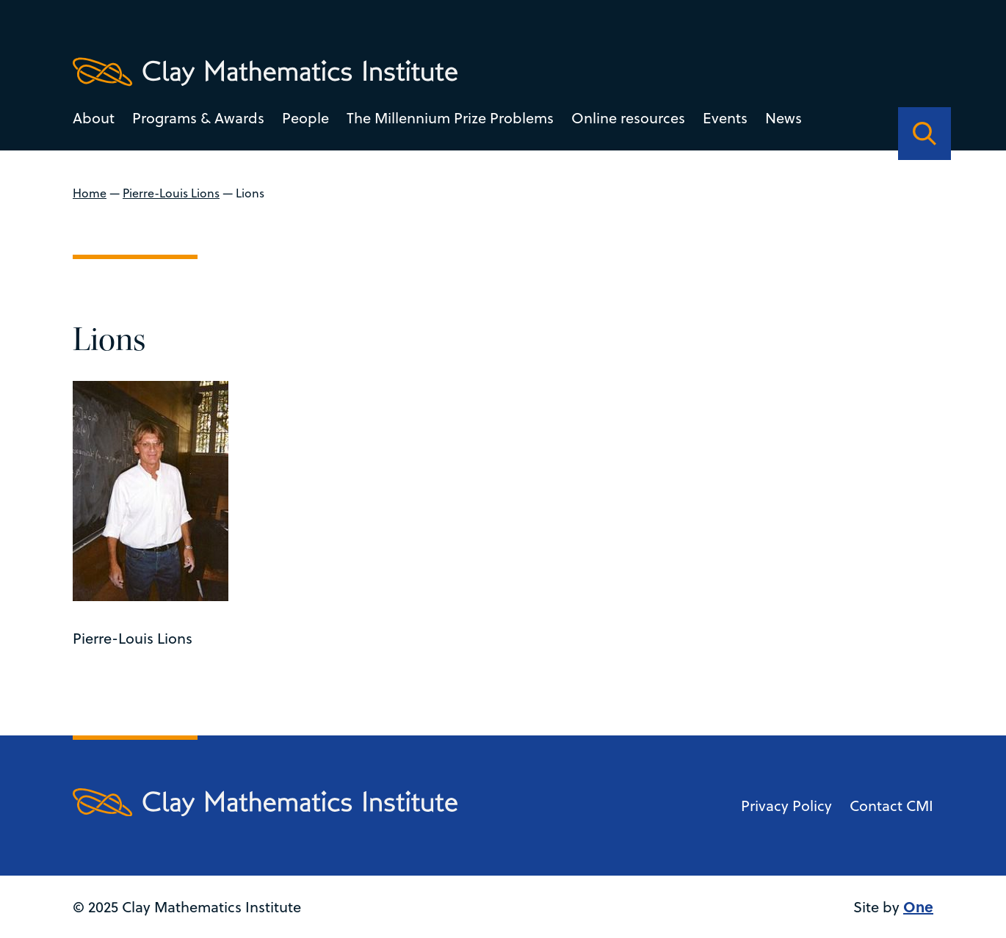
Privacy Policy (786, 805)
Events (725, 117)
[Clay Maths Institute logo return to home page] (265, 72)
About (94, 117)
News (783, 117)
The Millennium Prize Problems (450, 117)
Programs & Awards (198, 117)
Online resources (628, 117)
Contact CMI (891, 805)
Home (89, 193)
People (305, 117)
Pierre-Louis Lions (171, 193)
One (918, 906)
